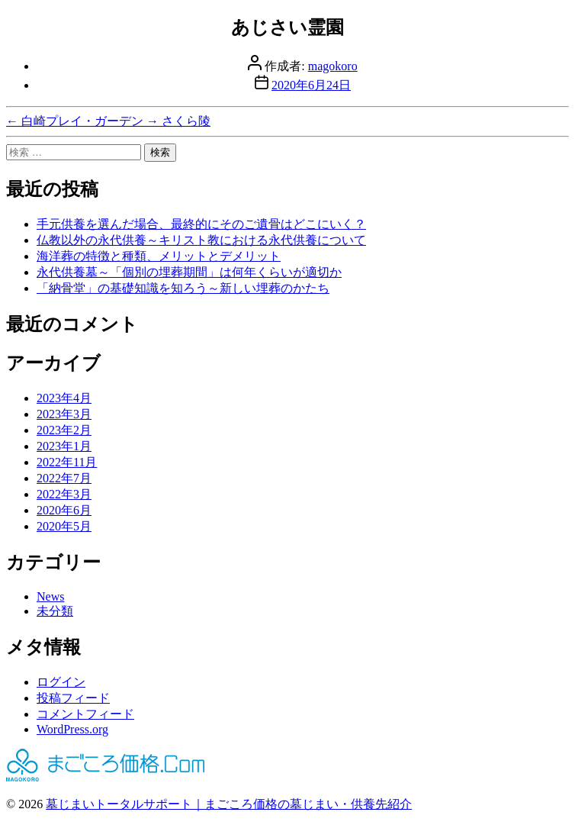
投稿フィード (73, 697)
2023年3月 (64, 414)
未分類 (55, 610)
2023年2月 (64, 430)
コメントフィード (85, 713)
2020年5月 (64, 526)
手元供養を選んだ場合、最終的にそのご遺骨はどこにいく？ (201, 224)
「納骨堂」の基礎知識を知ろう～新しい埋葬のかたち (183, 288)
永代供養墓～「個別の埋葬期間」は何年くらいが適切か (189, 272)
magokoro (333, 66)
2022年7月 (64, 478)
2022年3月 (64, 494)
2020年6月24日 (311, 85)
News (50, 596)
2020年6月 (64, 510)
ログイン (61, 681)
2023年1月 (64, 446)
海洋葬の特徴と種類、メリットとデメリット (159, 256)
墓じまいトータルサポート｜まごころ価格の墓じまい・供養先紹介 (229, 804)
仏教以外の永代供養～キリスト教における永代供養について (201, 240)
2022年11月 (67, 462)
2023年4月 (64, 398)
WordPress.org (72, 729)
